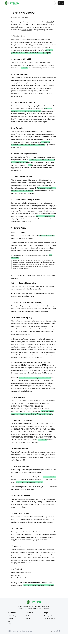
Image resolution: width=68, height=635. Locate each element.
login (61, 3)
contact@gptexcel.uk (23, 573)
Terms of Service (49, 618)
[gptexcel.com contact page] (59, 631)
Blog (9, 624)
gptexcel (49, 22)
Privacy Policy (27, 30)
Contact (10, 618)
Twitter (28, 616)
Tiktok (28, 618)
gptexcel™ (16, 631)
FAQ (9, 621)
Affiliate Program (13, 616)
